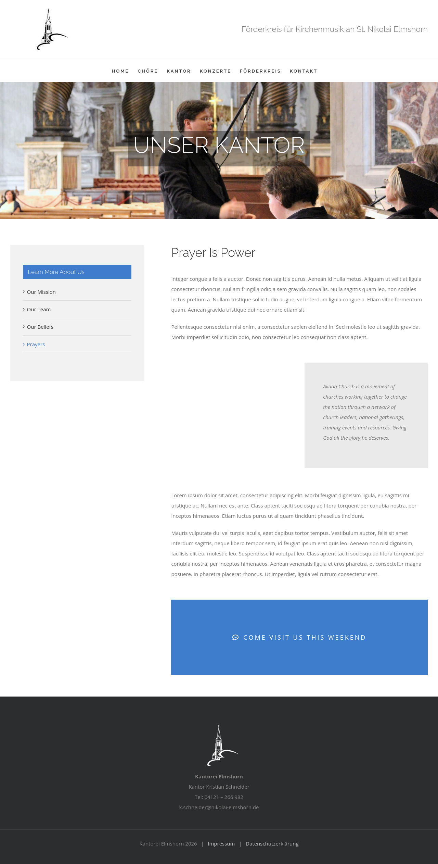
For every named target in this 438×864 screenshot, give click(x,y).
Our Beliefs (40, 326)
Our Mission (41, 291)
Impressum (221, 843)
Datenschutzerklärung (272, 843)
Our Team (39, 309)
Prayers (36, 344)
